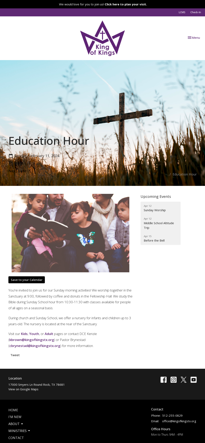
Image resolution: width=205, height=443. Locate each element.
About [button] (16, 424)
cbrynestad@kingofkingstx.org (34, 345)
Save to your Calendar (26, 280)
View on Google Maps (23, 389)
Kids (24, 333)
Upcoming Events (156, 196)
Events (163, 174)
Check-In (195, 12)
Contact (16, 438)
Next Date (19, 170)
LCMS (182, 12)
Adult (49, 333)
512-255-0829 (172, 415)
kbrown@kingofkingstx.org (31, 339)
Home (13, 410)
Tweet (15, 355)
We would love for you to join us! (103, 4)
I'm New (14, 417)
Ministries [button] (19, 431)
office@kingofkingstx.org (179, 421)
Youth (34, 333)
